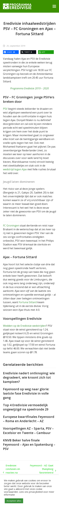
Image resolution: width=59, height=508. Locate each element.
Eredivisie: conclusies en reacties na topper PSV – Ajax (11, 472)
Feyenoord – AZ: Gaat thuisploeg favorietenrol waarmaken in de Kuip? (42, 471)
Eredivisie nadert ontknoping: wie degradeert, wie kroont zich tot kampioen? (29, 377)
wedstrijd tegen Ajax (15, 169)
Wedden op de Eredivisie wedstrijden (24, 325)
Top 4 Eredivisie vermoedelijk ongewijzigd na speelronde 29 (25, 407)
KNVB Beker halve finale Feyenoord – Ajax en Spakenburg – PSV (29, 444)
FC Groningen (11, 225)
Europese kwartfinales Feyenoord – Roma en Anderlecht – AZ (28, 419)
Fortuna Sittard (28, 302)
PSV (5, 108)
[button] (54, 6)
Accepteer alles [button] (14, 500)
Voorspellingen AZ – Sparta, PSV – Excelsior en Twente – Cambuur (28, 430)
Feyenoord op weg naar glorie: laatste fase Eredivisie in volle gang (26, 393)
